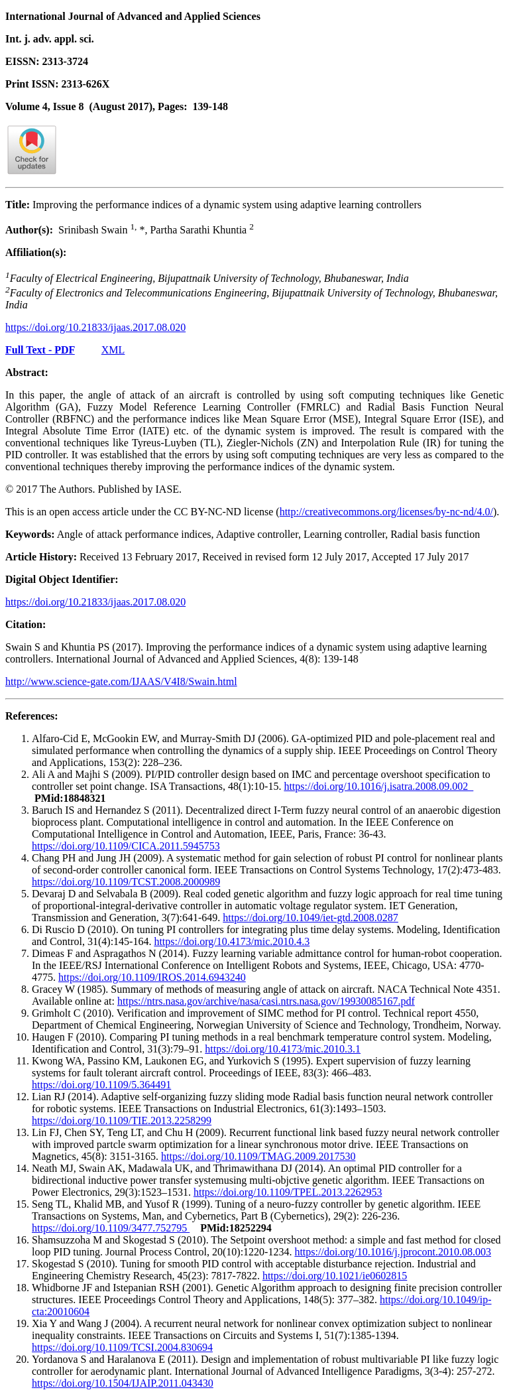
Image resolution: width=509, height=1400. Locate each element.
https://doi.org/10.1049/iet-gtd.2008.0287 (310, 917)
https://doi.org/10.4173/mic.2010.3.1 (283, 1048)
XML (113, 349)
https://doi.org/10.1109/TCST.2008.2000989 (126, 881)
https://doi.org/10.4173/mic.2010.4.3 (232, 941)
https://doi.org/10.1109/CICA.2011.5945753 (126, 846)
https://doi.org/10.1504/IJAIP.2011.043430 (122, 1383)
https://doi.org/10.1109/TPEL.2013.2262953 (288, 1192)
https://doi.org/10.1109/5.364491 (101, 1084)
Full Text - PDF (40, 349)
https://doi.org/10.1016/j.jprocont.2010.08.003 (392, 1251)
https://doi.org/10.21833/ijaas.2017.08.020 (95, 327)
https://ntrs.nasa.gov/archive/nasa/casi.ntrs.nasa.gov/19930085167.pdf (266, 1001)
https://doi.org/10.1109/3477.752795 (111, 1228)
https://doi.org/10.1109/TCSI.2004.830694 (122, 1347)
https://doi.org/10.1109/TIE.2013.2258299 (121, 1120)
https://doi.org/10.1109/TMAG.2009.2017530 (258, 1156)
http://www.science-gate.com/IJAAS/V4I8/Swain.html (121, 681)
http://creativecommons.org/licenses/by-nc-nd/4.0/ (386, 511)
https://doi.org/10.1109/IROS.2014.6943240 (152, 977)
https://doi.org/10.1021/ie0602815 (334, 1275)
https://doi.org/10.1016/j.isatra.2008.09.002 (378, 786)
